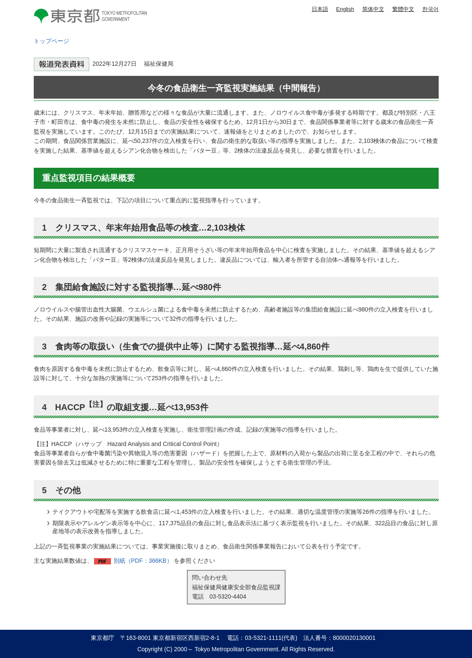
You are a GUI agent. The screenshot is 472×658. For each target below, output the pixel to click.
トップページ (51, 41)
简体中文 (373, 9)
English (345, 9)
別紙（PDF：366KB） (143, 560)
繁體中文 (403, 9)
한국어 (430, 9)
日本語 (320, 9)
